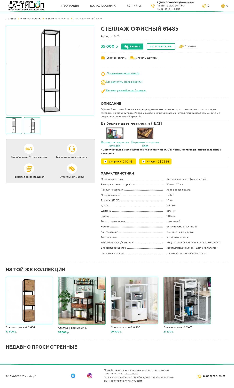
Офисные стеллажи (57, 19)
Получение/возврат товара (123, 73)
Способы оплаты (116, 57)
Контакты (134, 5)
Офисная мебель (30, 19)
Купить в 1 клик (161, 46)
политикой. (131, 373)
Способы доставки (147, 57)
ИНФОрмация (69, 5)
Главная (11, 19)
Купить (135, 46)
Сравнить (190, 46)
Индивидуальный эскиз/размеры (126, 90)
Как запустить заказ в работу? (124, 81)
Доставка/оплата (103, 5)
